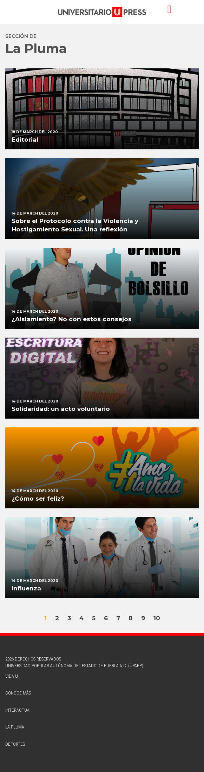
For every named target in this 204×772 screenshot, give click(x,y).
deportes (15, 744)
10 (156, 618)
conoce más (18, 693)
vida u (11, 676)
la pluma (14, 727)
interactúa (17, 710)
